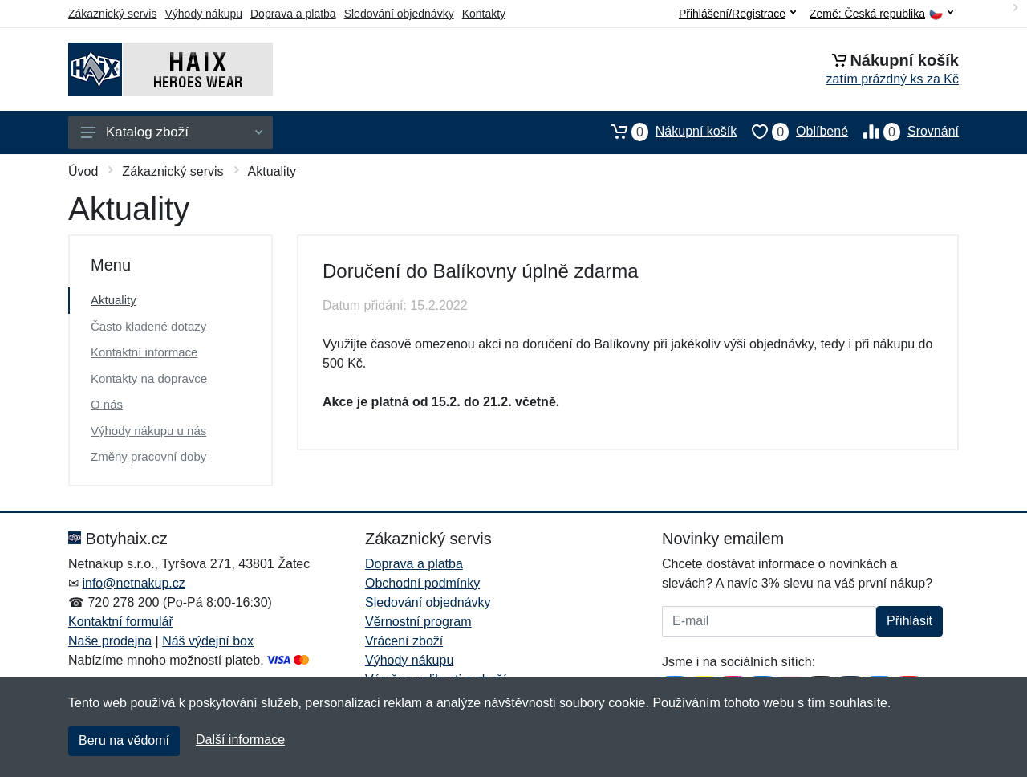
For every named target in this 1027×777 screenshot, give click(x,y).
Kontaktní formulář (120, 622)
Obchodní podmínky (422, 583)
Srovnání (903, 131)
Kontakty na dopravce (149, 378)
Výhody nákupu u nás (148, 430)
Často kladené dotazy (148, 326)
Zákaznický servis (112, 13)
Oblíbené (792, 131)
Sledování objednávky (399, 13)
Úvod (83, 171)
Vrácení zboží (404, 641)
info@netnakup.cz (133, 583)
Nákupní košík (666, 131)
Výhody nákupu (203, 13)
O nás (107, 404)
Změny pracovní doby (148, 456)
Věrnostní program (418, 622)
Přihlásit (909, 621)
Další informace (240, 739)
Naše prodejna (110, 641)
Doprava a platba (293, 13)
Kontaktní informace (144, 352)
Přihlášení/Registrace (737, 13)
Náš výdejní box (208, 641)
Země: (881, 14)
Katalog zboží (171, 132)
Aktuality (113, 300)
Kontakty (483, 13)
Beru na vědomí (124, 740)
